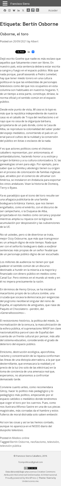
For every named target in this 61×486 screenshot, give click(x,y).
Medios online (20, 438)
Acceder (53, 10)
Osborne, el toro (14, 33)
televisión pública (10, 446)
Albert (34, 41)
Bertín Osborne (19, 442)
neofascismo (38, 442)
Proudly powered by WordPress (21, 477)
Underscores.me (30, 481)
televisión (53, 442)
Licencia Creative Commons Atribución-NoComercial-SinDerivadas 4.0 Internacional (30, 473)
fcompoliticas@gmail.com (30, 462)
